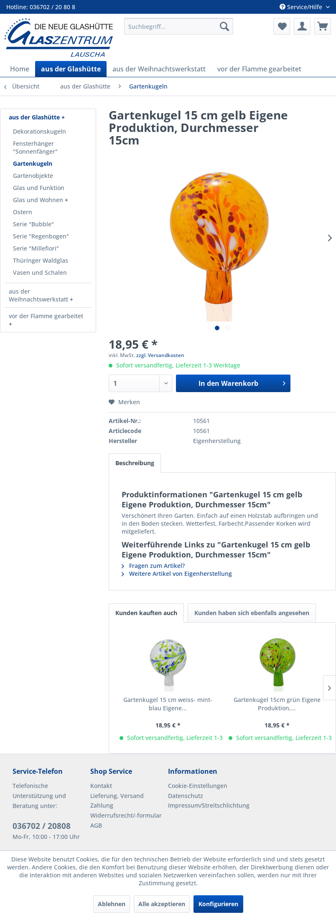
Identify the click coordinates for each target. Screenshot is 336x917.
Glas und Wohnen (39, 200)
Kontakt (101, 786)
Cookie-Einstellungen (197, 786)
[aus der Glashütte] (71, 69)
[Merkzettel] (281, 26)
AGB (96, 825)
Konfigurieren (218, 904)
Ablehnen (111, 904)
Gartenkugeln (32, 163)
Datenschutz (185, 796)
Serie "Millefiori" (36, 248)
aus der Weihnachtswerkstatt (39, 295)
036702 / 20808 (42, 826)
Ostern (22, 212)
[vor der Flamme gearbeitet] (259, 69)
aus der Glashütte (35, 117)
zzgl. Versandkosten (160, 355)
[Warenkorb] (322, 26)
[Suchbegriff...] (178, 26)
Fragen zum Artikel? (153, 566)
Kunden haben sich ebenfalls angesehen (251, 613)
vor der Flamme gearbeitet (46, 316)
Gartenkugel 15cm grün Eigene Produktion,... (277, 704)
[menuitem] (178, 26)
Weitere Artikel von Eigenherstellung (177, 574)
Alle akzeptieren (161, 904)
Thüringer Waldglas (40, 260)
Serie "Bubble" (33, 224)
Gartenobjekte (33, 176)
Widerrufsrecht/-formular (126, 815)
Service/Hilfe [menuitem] (302, 7)
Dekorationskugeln (39, 131)
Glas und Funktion (38, 188)
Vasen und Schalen (40, 272)
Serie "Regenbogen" (41, 236)
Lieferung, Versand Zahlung (117, 801)
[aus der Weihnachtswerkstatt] (159, 69)
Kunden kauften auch (146, 613)
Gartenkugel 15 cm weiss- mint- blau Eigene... (167, 704)
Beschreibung (134, 463)
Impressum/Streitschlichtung (205, 805)
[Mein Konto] (302, 26)
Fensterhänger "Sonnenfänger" (35, 147)
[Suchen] (224, 26)
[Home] (19, 69)
